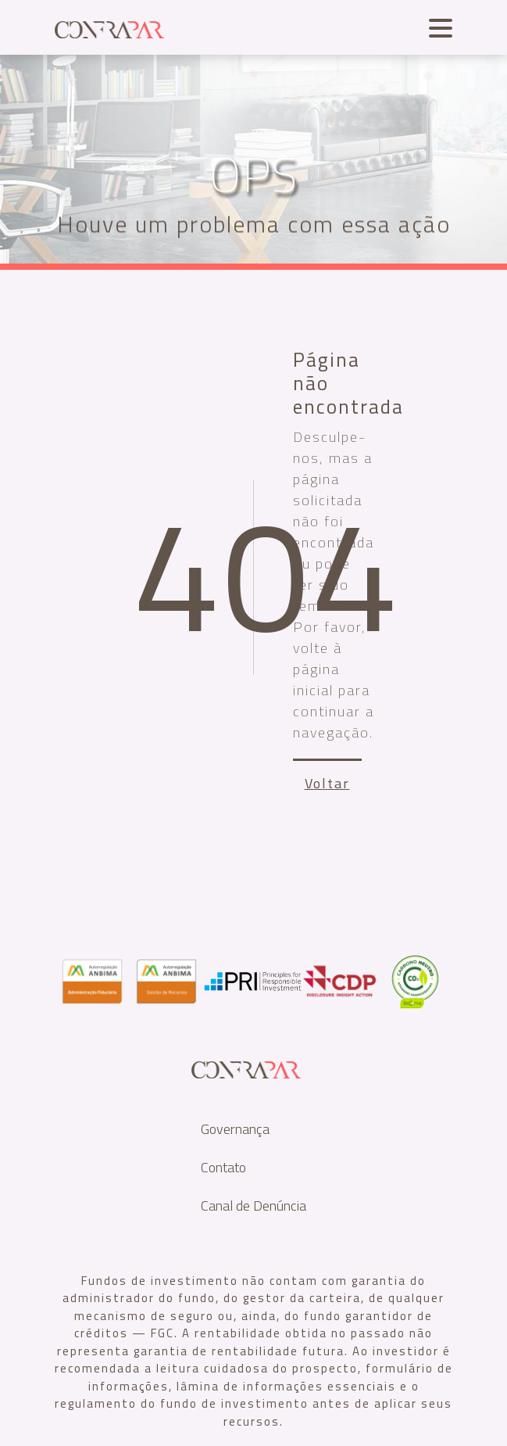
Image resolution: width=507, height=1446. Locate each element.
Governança (235, 1128)
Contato (223, 1167)
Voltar (327, 783)
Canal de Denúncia (253, 1205)
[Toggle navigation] (436, 26)
